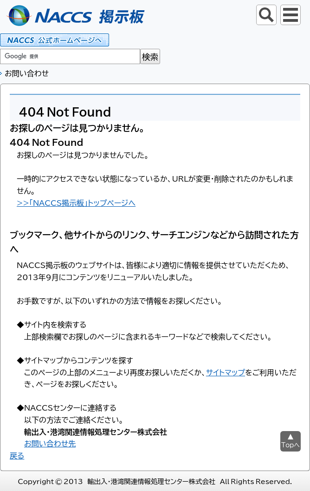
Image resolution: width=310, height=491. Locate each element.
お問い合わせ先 (50, 443)
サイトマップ (225, 372)
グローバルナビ (290, 15)
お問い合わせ (27, 73)
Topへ (290, 444)
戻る (17, 455)
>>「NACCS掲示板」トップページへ (76, 202)
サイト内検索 (266, 15)
